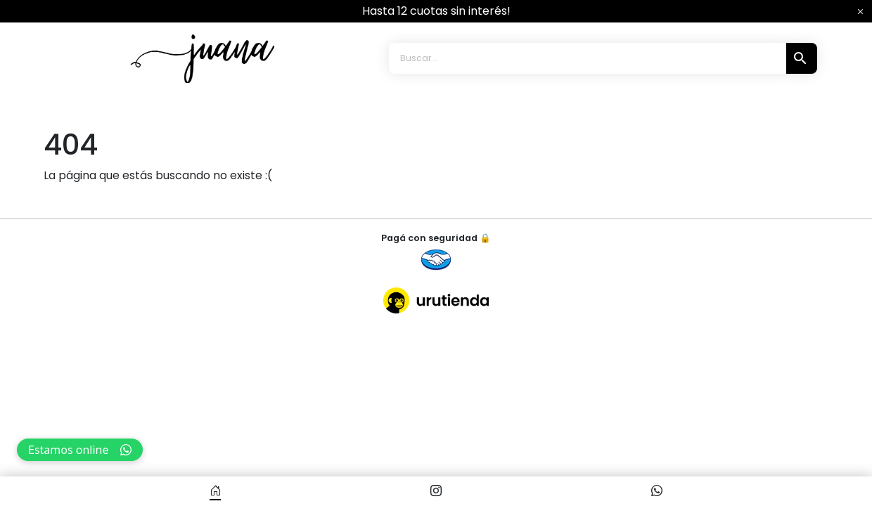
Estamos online (80, 450)
